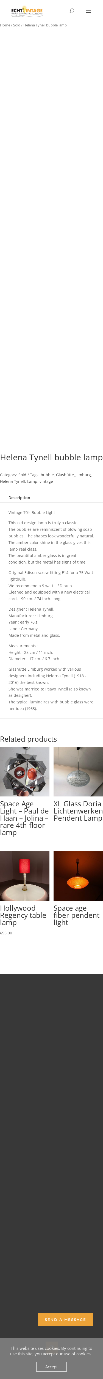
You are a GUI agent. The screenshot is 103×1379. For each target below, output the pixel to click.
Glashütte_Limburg (73, 474)
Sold (16, 25)
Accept (51, 1366)
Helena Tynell (12, 481)
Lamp (32, 481)
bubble (47, 474)
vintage (46, 481)
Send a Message (65, 1319)
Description (19, 497)
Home (5, 25)
